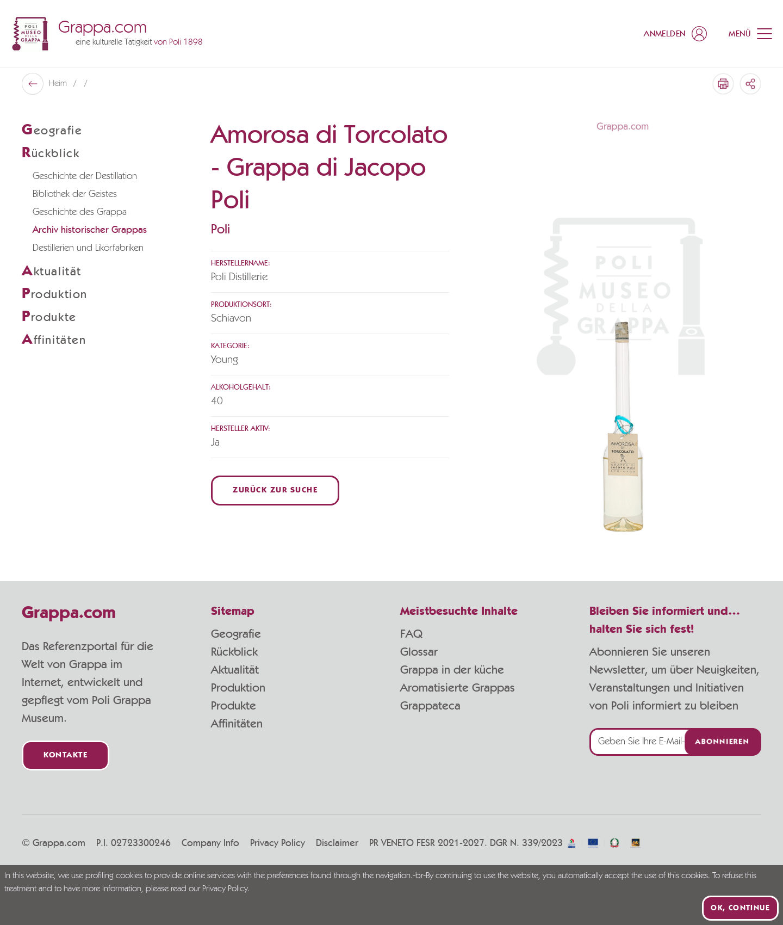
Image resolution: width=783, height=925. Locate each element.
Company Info (210, 843)
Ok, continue (740, 908)
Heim (59, 83)
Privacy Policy (277, 843)
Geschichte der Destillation (85, 176)
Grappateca (430, 706)
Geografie (236, 634)
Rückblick (234, 652)
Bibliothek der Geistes (75, 194)
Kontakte (66, 755)
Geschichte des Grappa (80, 212)
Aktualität (235, 670)
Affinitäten (237, 724)
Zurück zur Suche (275, 490)
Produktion (238, 688)
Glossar (419, 652)
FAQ (411, 634)
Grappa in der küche (452, 670)
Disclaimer (337, 843)
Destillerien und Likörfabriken (88, 248)
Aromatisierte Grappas (457, 688)
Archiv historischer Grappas (90, 230)
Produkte (233, 706)
